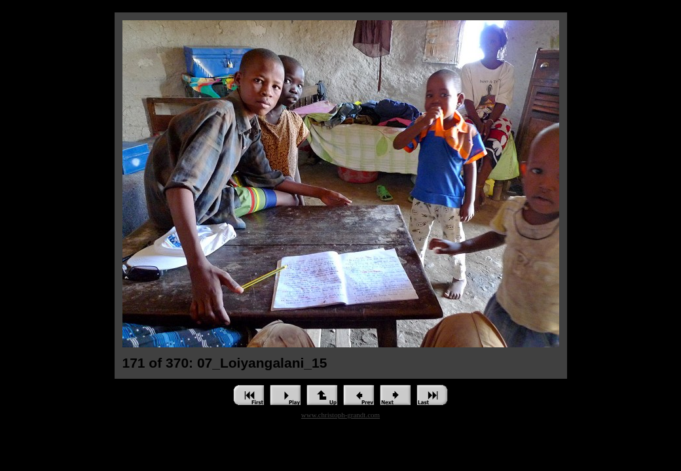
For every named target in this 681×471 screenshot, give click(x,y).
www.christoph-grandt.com (340, 415)
